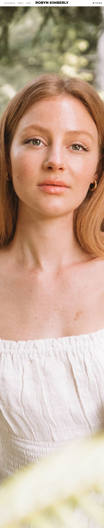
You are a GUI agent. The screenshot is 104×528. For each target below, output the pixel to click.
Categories (9, 3)
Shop (28, 3)
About (21, 3)
